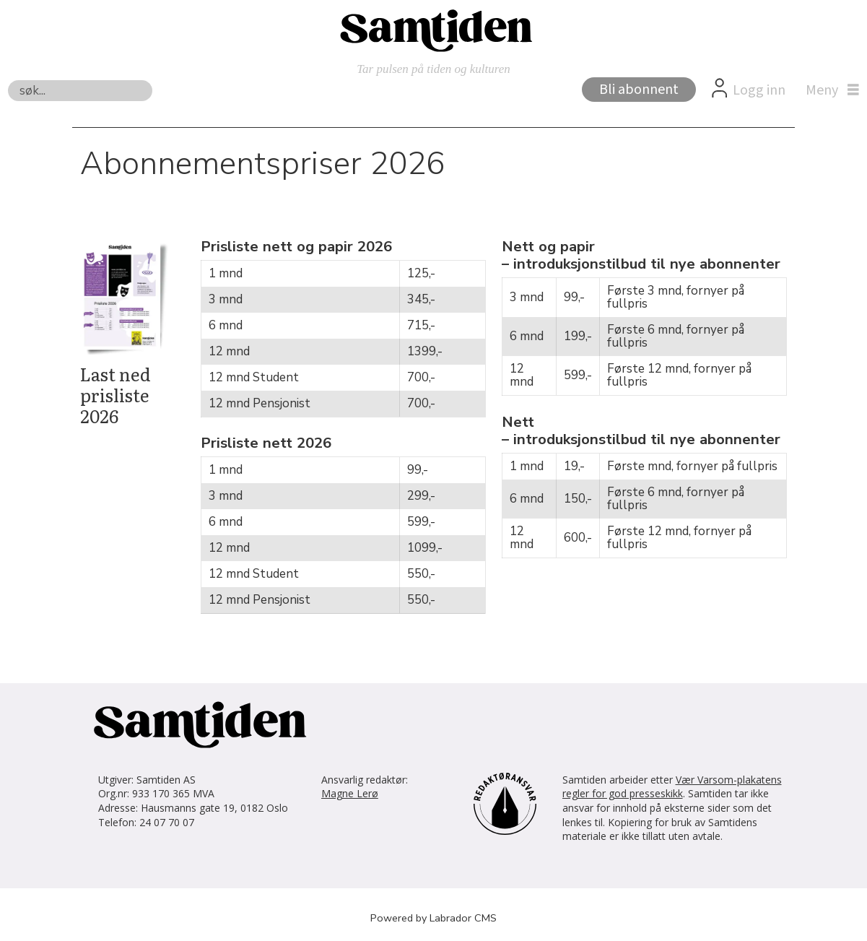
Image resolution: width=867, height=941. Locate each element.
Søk (7, 79)
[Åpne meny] (828, 90)
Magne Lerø (349, 793)
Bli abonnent (639, 89)
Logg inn (759, 90)
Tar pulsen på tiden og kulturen (433, 69)
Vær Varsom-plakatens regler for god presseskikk (672, 787)
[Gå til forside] (434, 29)
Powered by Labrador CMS (433, 918)
